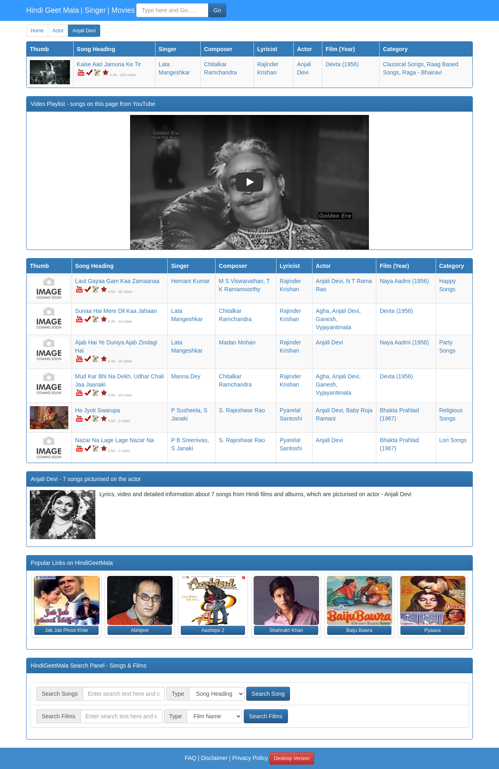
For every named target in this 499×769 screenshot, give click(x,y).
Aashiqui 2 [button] (212, 630)
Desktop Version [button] (292, 758)
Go (217, 10)
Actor (58, 31)
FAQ (190, 758)
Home (37, 31)
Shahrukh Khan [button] (286, 630)
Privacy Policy (250, 758)
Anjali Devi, (330, 281)
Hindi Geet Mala (52, 10)
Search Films (266, 716)
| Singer (93, 10)
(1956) (342, 64)
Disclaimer (214, 758)
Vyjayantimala (333, 327)
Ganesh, (326, 319)
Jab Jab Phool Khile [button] (66, 630)
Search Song (268, 693)
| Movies (121, 10)
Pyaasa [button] (432, 630)
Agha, (323, 311)
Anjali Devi (84, 31)
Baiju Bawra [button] (359, 630)
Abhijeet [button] (139, 630)
